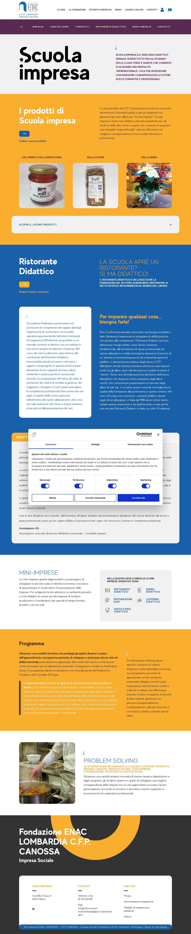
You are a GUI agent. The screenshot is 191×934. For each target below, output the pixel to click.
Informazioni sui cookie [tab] (140, 444)
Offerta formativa (100, 9)
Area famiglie (141, 27)
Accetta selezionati (95, 498)
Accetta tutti (138, 498)
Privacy (127, 895)
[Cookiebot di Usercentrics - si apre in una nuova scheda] (139, 434)
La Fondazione (77, 9)
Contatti (152, 9)
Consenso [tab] (50, 444)
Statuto (127, 916)
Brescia (38, 27)
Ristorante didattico (111, 27)
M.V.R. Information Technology (126, 927)
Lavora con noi (134, 9)
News (118, 9)
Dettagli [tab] (95, 444)
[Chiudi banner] (158, 435)
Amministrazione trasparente (138, 901)
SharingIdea (161, 927)
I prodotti (82, 27)
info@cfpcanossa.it (87, 908)
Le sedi (61, 9)
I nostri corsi (59, 27)
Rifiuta (52, 498)
